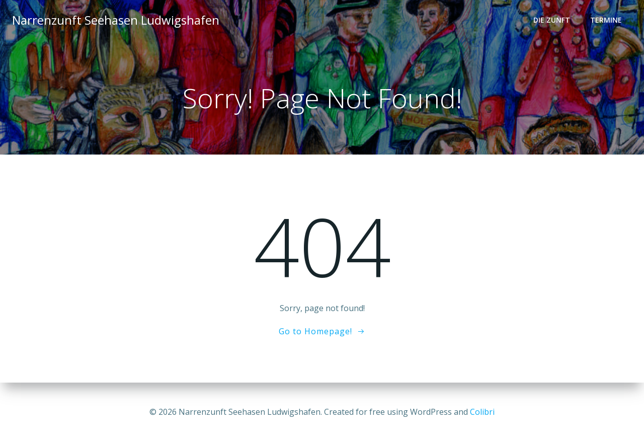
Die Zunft (551, 20)
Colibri (482, 411)
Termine (606, 20)
